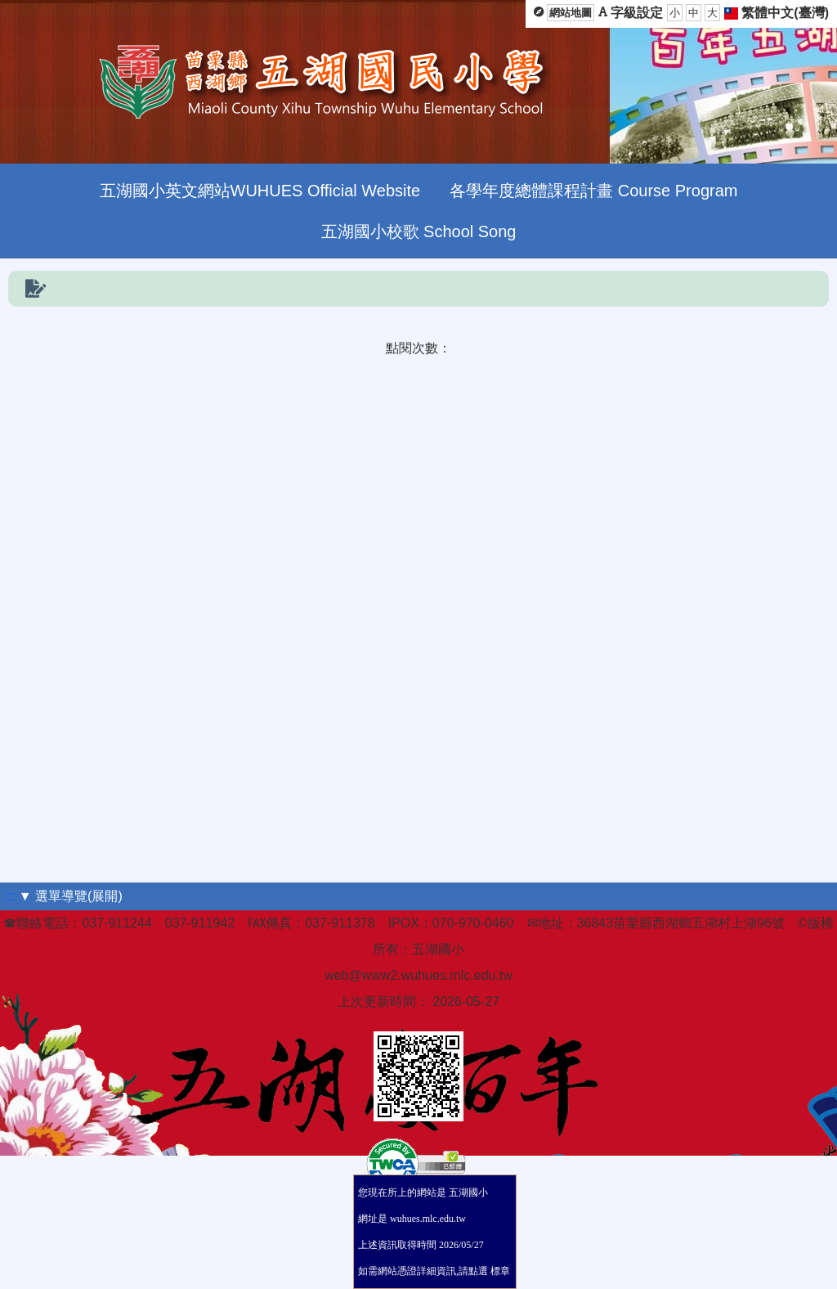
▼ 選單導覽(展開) (71, 896)
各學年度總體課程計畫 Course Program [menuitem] (593, 191)
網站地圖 (570, 13)
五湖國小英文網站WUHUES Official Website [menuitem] (260, 191)
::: (9, 896)
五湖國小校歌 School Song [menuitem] (419, 231)
